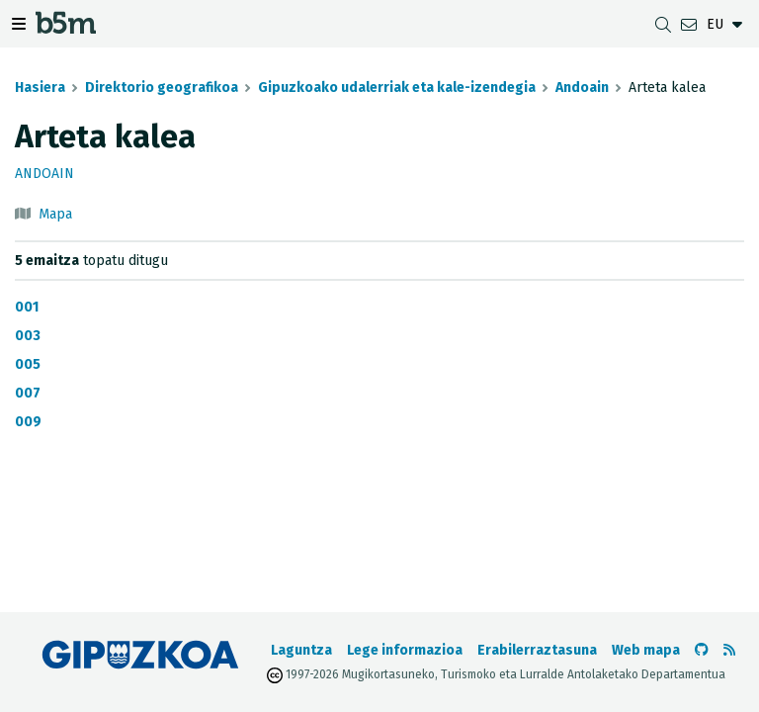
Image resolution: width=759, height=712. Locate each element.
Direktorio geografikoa (161, 87)
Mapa (55, 214)
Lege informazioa (405, 650)
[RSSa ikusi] (729, 650)
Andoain (582, 87)
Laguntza (301, 650)
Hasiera (40, 87)
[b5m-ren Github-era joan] (702, 650)
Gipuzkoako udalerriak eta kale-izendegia (397, 87)
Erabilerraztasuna (537, 650)
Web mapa (646, 650)
